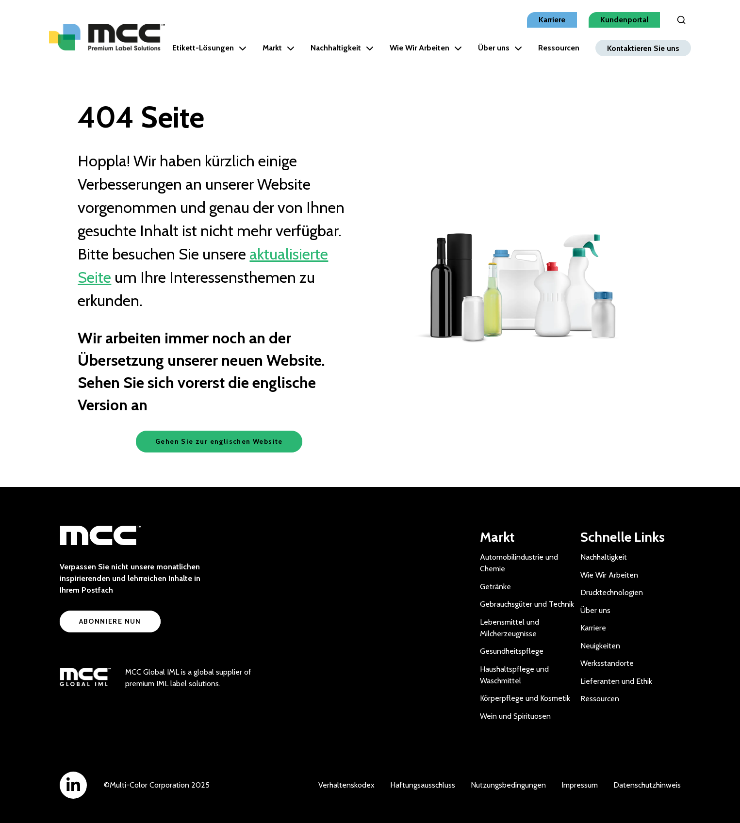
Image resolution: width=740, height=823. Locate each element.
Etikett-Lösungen (209, 47)
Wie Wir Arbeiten (426, 47)
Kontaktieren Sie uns (643, 47)
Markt (279, 47)
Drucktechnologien (611, 592)
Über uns (500, 47)
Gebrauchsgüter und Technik (527, 604)
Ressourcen (558, 47)
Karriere (552, 19)
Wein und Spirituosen (515, 716)
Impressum (579, 785)
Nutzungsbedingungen (508, 785)
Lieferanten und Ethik (616, 681)
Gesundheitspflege (511, 651)
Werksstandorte (607, 663)
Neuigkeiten (600, 645)
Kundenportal (624, 19)
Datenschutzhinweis (647, 785)
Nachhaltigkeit (342, 47)
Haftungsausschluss (422, 785)
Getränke (495, 586)
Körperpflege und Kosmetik (525, 698)
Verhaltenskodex (346, 785)
